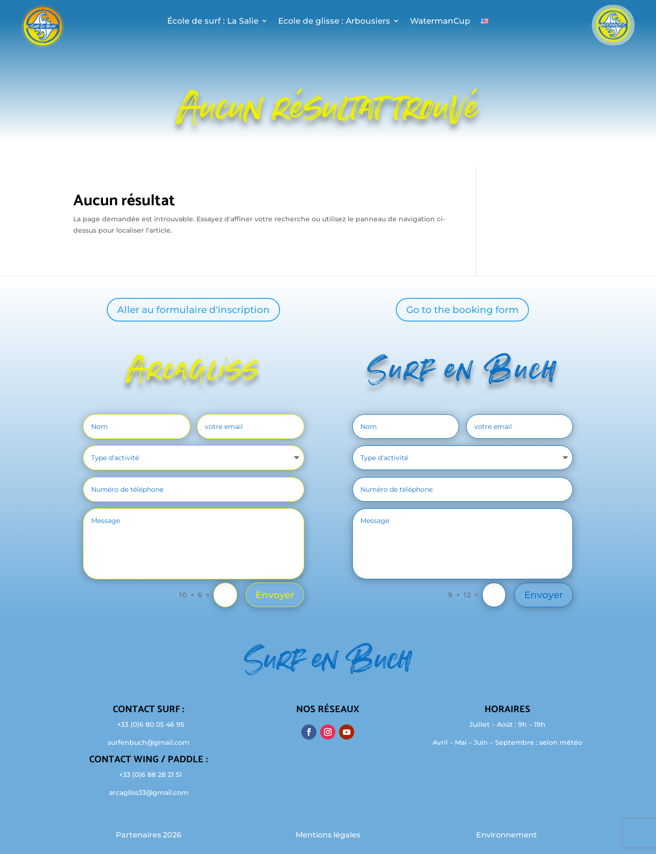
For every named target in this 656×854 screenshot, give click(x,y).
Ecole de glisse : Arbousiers (334, 22)
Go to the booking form (462, 309)
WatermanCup (440, 22)
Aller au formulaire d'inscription (193, 309)
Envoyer (275, 595)
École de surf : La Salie (212, 22)
